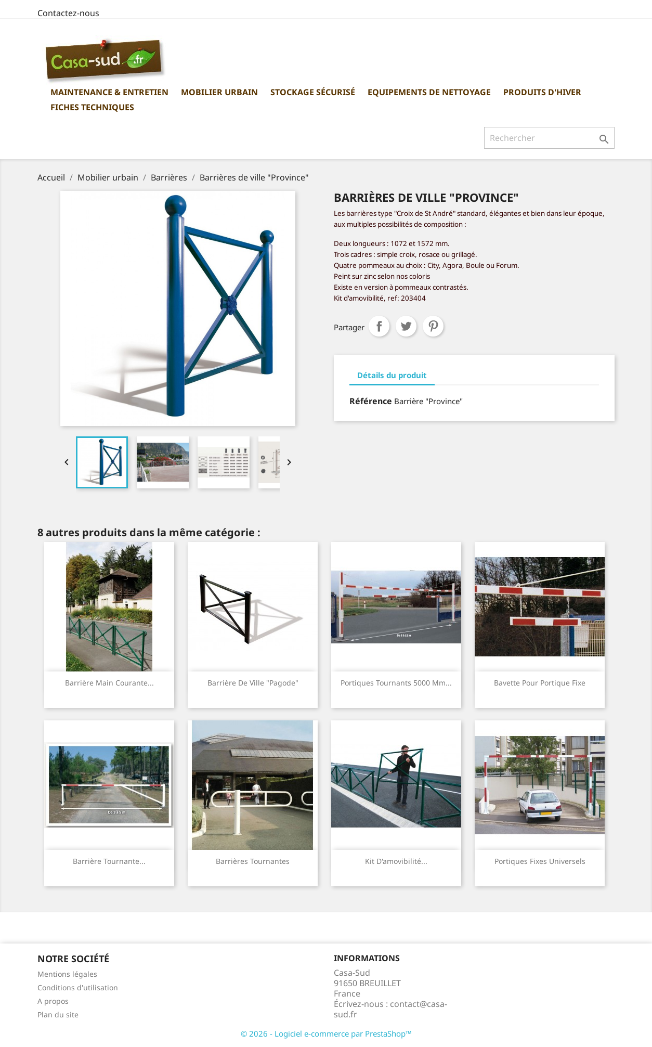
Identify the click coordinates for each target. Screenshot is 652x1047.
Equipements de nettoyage (429, 92)
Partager (379, 326)
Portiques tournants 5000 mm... (396, 683)
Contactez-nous (68, 13)
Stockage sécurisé (312, 92)
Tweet (406, 326)
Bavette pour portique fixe (539, 683)
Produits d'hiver (542, 92)
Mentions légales (67, 974)
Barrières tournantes (253, 861)
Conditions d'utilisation (77, 987)
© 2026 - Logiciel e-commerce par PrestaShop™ (326, 1033)
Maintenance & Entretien (109, 92)
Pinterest (433, 326)
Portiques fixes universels (539, 861)
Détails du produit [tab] (392, 375)
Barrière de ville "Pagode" (252, 683)
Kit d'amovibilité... (396, 861)
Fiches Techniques (92, 107)
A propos (53, 1001)
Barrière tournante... (109, 861)
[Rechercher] (549, 138)
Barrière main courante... (109, 683)
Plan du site (58, 1014)
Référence (370, 401)
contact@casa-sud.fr (390, 1009)
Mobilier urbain (219, 92)
